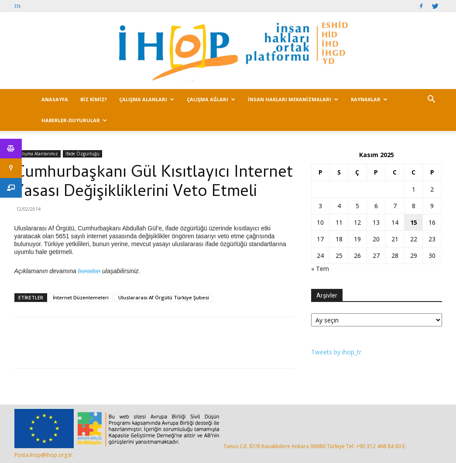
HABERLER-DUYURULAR (74, 120)
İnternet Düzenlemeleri (81, 297)
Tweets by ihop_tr (336, 352)
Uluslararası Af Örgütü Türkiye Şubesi (163, 297)
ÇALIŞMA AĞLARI (211, 99)
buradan (89, 271)
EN (17, 6)
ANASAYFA (54, 99)
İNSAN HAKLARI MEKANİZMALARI (293, 99)
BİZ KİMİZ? (93, 99)
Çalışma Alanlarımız (37, 154)
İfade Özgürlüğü (82, 154)
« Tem (320, 268)
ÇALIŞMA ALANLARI (146, 99)
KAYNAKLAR (369, 99)
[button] (431, 100)
